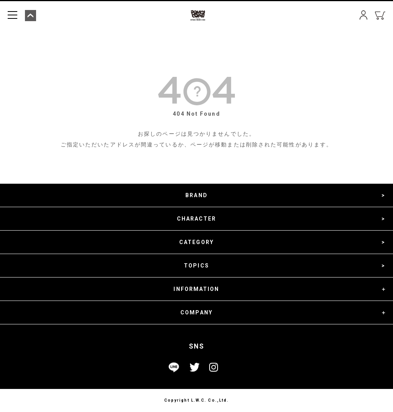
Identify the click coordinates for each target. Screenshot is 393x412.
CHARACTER (196, 219)
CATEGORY (196, 242)
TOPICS (196, 265)
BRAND (196, 195)
